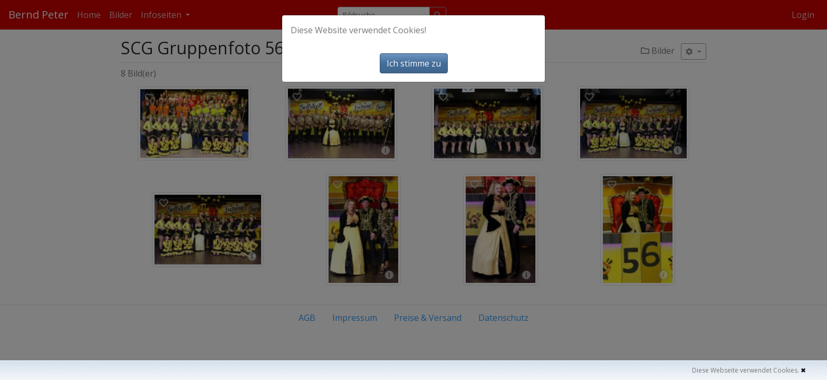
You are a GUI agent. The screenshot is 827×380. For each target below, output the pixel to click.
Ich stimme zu (414, 63)
